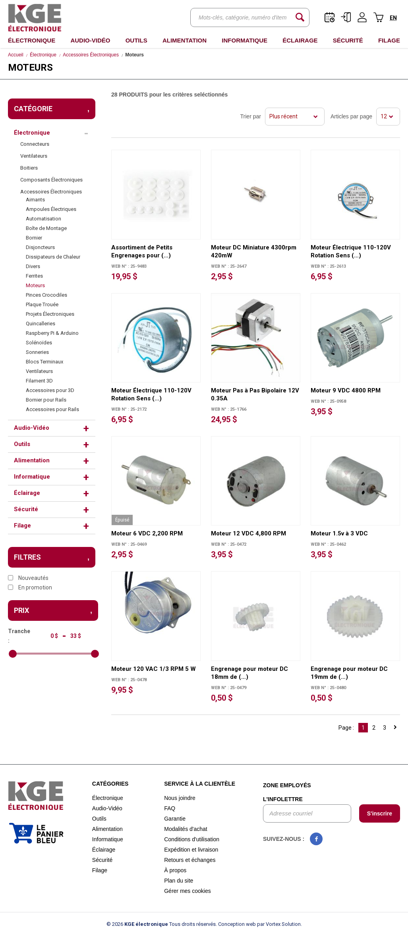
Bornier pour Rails (46, 400)
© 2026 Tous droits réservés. (161, 924)
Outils (136, 40)
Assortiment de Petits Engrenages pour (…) (141, 251)
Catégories (110, 783)
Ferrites (34, 276)
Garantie (175, 818)
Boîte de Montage (46, 228)
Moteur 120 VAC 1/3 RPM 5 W (153, 668)
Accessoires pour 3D (50, 390)
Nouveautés (28, 578)
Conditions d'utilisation (191, 839)
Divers (33, 266)
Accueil (15, 55)
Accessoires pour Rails (52, 409)
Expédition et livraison (191, 849)
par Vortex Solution (279, 924)
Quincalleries (40, 323)
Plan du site (178, 880)
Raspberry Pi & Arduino (52, 333)
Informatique (244, 40)
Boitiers (29, 168)
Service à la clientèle (199, 783)
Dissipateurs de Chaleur (53, 257)
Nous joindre (179, 798)
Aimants (35, 200)
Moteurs (35, 285)
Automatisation (43, 219)
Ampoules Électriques (51, 209)
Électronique (31, 40)
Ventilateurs (33, 156)
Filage (389, 40)
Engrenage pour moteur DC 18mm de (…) (249, 672)
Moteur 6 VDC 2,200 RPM (147, 533)
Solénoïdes (39, 343)
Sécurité (348, 40)
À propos (175, 870)
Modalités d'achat (185, 829)
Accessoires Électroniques (91, 55)
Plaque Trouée (42, 304)
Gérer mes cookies (187, 891)
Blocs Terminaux (44, 362)
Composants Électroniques (51, 180)
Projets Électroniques (50, 314)
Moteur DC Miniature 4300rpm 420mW (253, 251)
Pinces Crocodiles (46, 295)
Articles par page (351, 116)
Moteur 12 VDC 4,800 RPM (248, 533)
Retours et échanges (189, 860)
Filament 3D (39, 381)
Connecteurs (34, 144)
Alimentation (184, 40)
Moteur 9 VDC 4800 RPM (346, 390)
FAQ (169, 808)
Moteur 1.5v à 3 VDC (339, 533)
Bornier (34, 238)
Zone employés (287, 785)
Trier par (250, 116)
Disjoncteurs (40, 247)
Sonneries (37, 352)
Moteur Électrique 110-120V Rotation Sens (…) (351, 251)
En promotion (30, 587)
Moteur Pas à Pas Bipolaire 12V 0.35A (255, 394)
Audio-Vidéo (90, 40)
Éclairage (299, 40)
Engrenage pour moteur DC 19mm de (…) (349, 672)
